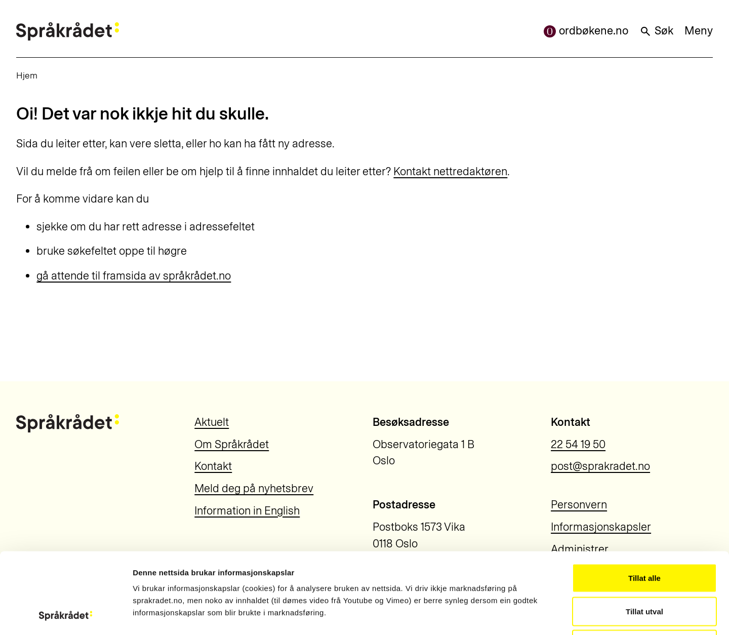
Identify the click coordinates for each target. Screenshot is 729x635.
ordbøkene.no (586, 30)
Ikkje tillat (644, 568)
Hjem (26, 75)
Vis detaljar (547, 615)
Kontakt (213, 466)
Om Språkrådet (231, 444)
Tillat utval (644, 535)
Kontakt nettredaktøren (450, 171)
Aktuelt (211, 422)
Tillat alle (644, 502)
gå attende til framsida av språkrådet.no (133, 276)
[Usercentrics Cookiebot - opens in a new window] (65, 615)
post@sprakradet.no (600, 466)
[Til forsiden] (67, 31)
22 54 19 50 (578, 444)
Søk (656, 30)
